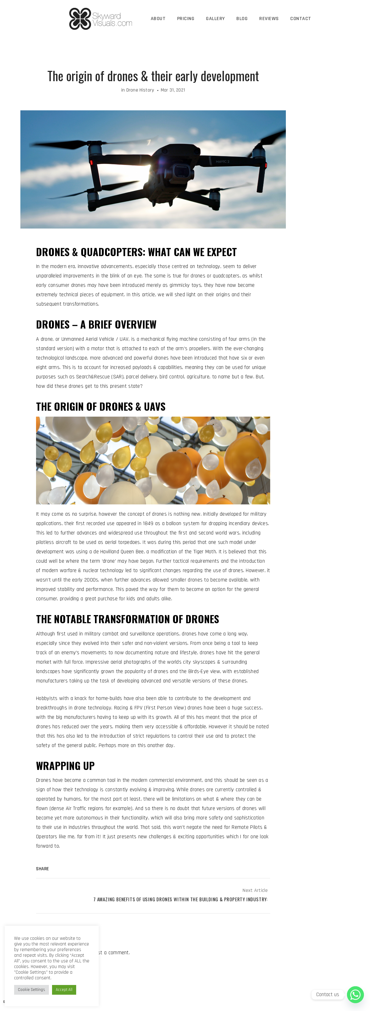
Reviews (268, 18)
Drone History (140, 90)
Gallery (215, 18)
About (159, 18)
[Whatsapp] (355, 994)
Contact (299, 18)
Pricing (186, 18)
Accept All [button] (64, 989)
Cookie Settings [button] (31, 989)
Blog (242, 18)
